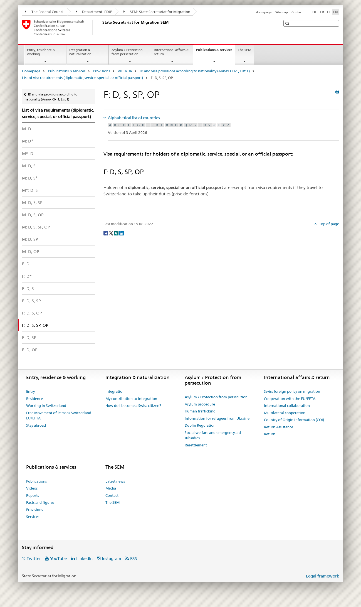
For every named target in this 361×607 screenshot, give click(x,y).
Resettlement (196, 445)
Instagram (111, 558)
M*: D (27, 153)
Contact (297, 12)
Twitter (34, 558)
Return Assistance (278, 427)
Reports (32, 495)
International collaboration (287, 405)
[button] (288, 23)
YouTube (58, 558)
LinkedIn (84, 558)
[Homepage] (101, 27)
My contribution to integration (131, 398)
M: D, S (29, 165)
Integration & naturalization (80, 52)
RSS (133, 558)
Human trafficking (200, 411)
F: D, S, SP (31, 300)
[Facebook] (106, 233)
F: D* (27, 276)
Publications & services (215, 51)
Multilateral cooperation (284, 413)
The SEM (244, 50)
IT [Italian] (328, 12)
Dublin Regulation (200, 425)
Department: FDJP (94, 11)
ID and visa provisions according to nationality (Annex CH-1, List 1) (195, 71)
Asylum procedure (200, 404)
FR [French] (322, 12)
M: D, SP (30, 239)
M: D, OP (30, 251)
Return (269, 434)
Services (32, 516)
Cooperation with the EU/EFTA (289, 398)
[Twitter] (111, 233)
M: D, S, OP (33, 214)
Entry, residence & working (41, 52)
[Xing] (116, 233)
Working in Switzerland (46, 405)
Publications (36, 481)
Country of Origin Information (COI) (294, 419)
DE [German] (314, 12)
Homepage (263, 12)
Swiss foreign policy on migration (292, 391)
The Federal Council (45, 11)
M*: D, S (30, 190)
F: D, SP (29, 337)
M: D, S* (30, 178)
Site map (281, 12)
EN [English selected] (335, 12)
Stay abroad (36, 425)
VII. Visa (125, 71)
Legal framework (322, 576)
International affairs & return (171, 52)
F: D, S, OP (32, 313)
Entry (30, 391)
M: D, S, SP (32, 202)
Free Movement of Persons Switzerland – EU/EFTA (60, 416)
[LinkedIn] (121, 233)
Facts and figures (40, 502)
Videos (32, 488)
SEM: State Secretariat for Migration (156, 11)
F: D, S (28, 288)
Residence (34, 398)
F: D (25, 263)
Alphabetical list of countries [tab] (133, 117)
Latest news (115, 481)
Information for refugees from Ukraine (217, 418)
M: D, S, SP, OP (36, 227)
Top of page (328, 224)
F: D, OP (30, 349)
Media (110, 488)
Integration (115, 391)
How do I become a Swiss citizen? (133, 405)
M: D (26, 128)
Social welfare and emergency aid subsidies (213, 435)
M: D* (27, 141)
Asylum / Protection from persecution (127, 52)
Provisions (101, 71)
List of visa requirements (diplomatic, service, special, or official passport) (82, 77)
